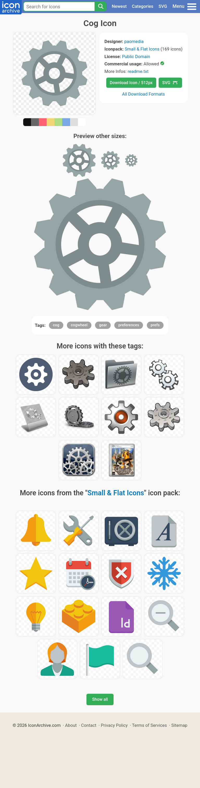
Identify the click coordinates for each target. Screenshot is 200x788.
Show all (100, 699)
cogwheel (79, 325)
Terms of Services (149, 725)
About (71, 725)
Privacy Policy (114, 725)
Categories (142, 6)
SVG (163, 6)
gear (103, 325)
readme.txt (138, 71)
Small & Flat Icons (142, 49)
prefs (155, 325)
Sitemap (179, 725)
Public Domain (136, 56)
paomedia (133, 41)
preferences (128, 325)
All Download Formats (143, 94)
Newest (119, 6)
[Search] (101, 6)
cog (56, 325)
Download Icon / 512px (131, 82)
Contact (88, 725)
